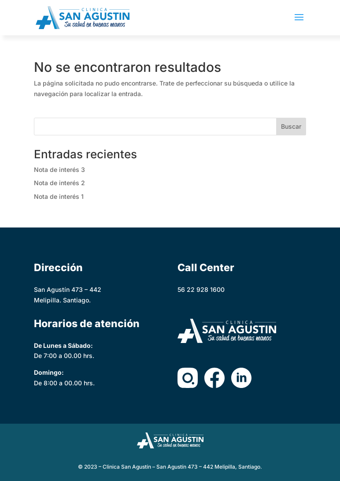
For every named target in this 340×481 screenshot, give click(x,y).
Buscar (291, 126)
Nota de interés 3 (59, 169)
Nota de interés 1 (59, 196)
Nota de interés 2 (59, 182)
